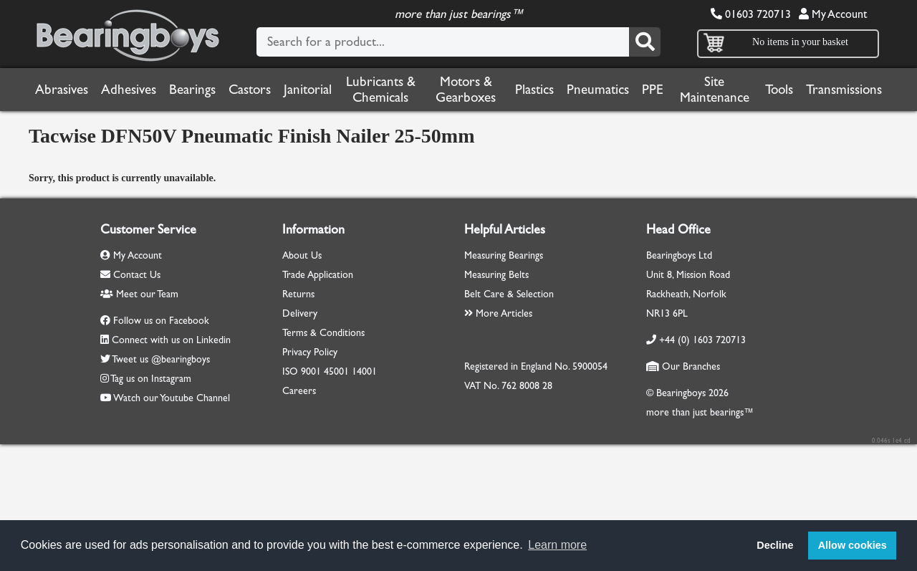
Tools (779, 89)
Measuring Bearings (503, 255)
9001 (311, 371)
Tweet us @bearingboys (161, 359)
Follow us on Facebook (161, 321)
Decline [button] (775, 545)
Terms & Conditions (323, 333)
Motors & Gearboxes (466, 89)
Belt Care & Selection (509, 294)
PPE (652, 89)
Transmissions (844, 89)
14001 (364, 371)
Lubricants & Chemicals (381, 89)
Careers (299, 391)
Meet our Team (139, 294)
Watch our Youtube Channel (171, 398)
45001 (336, 371)
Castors (250, 89)
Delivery (299, 313)
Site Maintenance (714, 89)
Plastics (534, 89)
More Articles (498, 313)
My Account (833, 14)
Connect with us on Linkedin (171, 340)
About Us (302, 255)
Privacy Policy (309, 352)
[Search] (645, 42)
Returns (298, 294)
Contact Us (130, 275)
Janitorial (308, 89)
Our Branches (683, 366)
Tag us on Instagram (150, 379)
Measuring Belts (496, 275)
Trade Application (317, 275)
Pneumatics (598, 89)
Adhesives (128, 89)
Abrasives (61, 89)
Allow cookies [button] (852, 545)
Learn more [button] (557, 545)
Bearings (192, 89)
